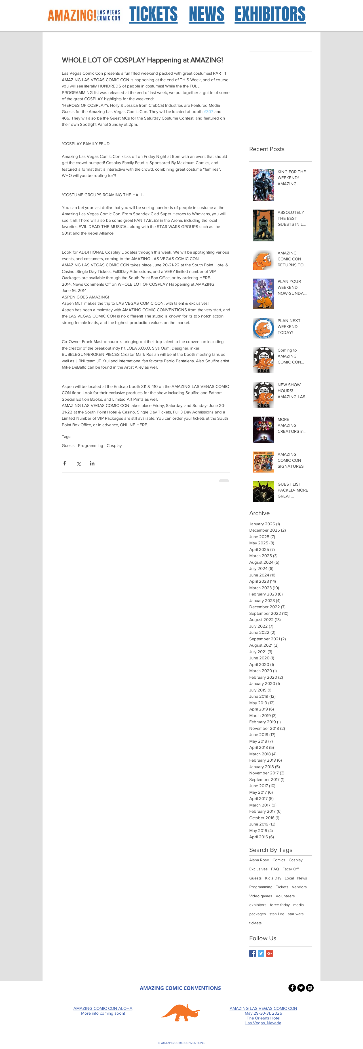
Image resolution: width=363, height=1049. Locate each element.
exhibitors (258, 904)
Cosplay (114, 445)
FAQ (275, 869)
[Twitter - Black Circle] (301, 988)
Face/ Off (290, 869)
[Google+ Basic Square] (269, 953)
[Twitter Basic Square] (261, 953)
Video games (260, 896)
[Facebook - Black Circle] (292, 988)
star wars (296, 914)
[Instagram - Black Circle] (310, 988)
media (298, 904)
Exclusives (258, 869)
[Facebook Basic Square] (252, 953)
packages (257, 914)
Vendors (299, 887)
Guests (68, 445)
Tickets (282, 887)
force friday (280, 904)
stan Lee (276, 914)
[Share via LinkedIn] (92, 463)
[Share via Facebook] (64, 463)
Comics (279, 860)
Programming (90, 445)
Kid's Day (273, 878)
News (302, 878)
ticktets (255, 923)
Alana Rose (259, 860)
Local (289, 878)
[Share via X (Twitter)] (78, 463)
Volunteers (285, 896)
